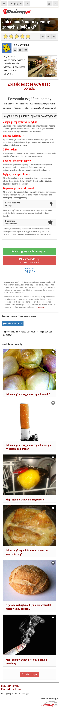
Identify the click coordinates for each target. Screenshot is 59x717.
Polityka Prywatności (11, 689)
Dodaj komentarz (12, 323)
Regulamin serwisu (10, 685)
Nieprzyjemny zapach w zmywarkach (25, 499)
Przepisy (14, 3)
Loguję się (29, 270)
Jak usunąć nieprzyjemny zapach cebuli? (28, 394)
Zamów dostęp (29, 260)
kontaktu (41, 307)
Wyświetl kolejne (29, 674)
